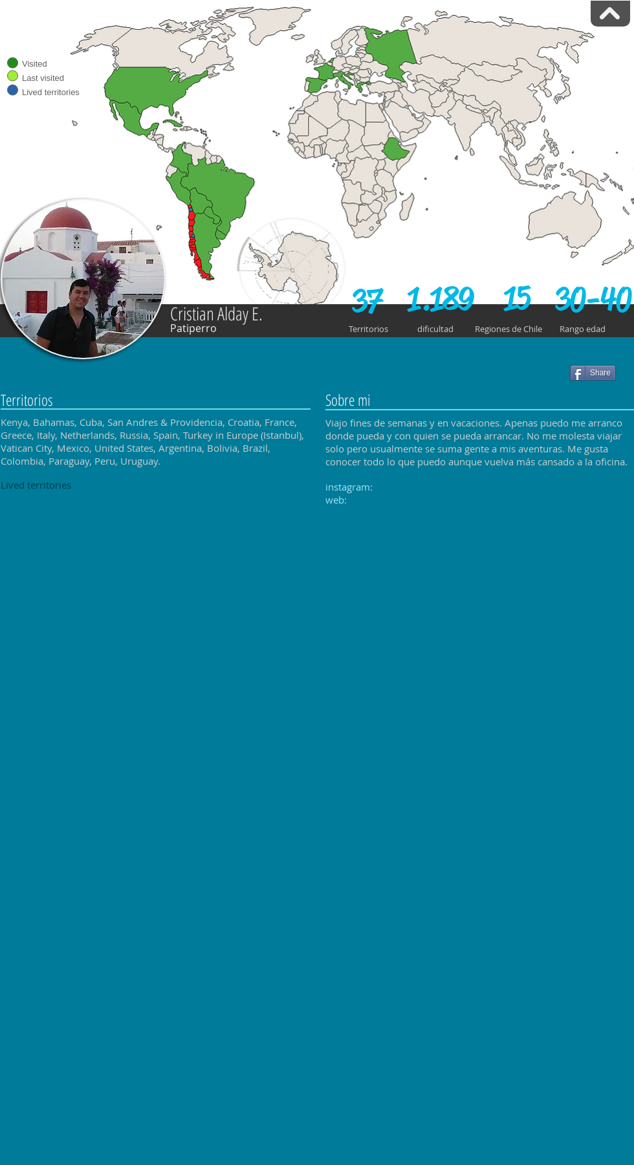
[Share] (593, 373)
